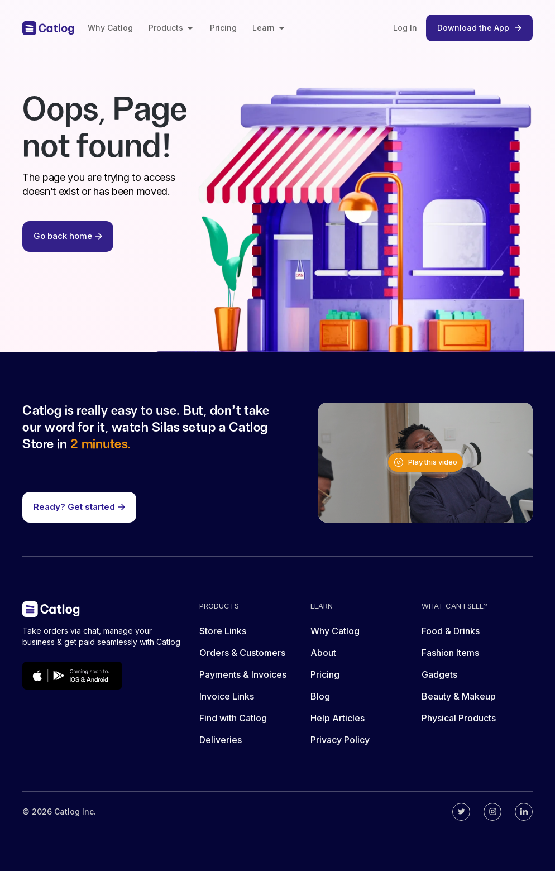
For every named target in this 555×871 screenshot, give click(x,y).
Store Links (222, 630)
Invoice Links (226, 696)
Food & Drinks (451, 630)
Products (171, 27)
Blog (320, 696)
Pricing (223, 27)
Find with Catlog (233, 718)
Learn (269, 27)
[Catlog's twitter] (461, 812)
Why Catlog (110, 27)
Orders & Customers (242, 652)
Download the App (479, 27)
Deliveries (220, 739)
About (323, 652)
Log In (405, 27)
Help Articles (337, 718)
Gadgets (439, 674)
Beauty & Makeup (459, 696)
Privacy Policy (340, 739)
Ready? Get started (79, 506)
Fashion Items (450, 652)
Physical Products (459, 718)
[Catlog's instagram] (492, 812)
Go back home (68, 236)
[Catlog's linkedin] (524, 812)
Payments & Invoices (242, 674)
